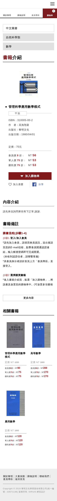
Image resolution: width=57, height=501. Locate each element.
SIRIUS (32, 492)
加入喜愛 (18, 184)
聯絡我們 (44, 476)
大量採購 (20, 476)
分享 (41, 184)
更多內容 (28, 298)
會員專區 (36, 15)
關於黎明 (7, 15)
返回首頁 (20, 479)
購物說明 (21, 15)
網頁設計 (41, 492)
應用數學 (10, 421)
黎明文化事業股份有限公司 (18, 4)
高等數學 (36, 353)
